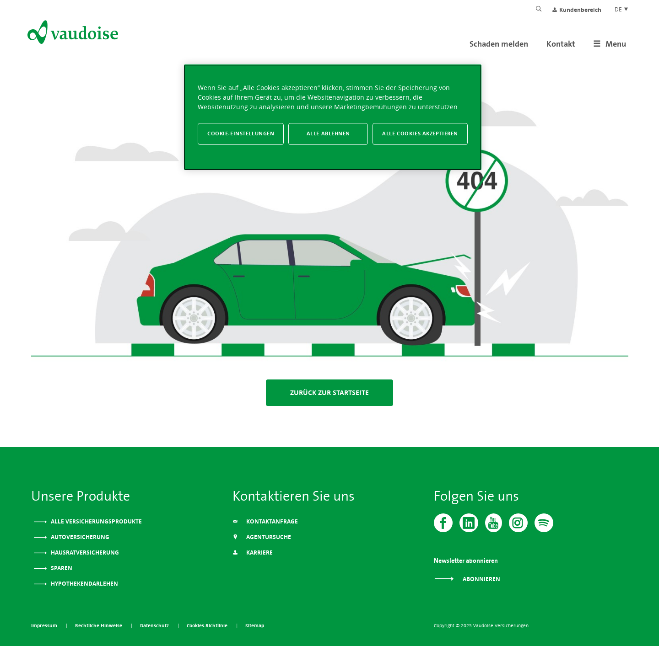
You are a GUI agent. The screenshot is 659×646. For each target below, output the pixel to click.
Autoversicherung (79, 537)
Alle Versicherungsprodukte (95, 521)
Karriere (252, 552)
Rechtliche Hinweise (99, 625)
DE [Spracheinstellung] (622, 9)
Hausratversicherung (84, 552)
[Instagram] (518, 522)
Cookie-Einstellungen (240, 133)
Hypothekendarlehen (83, 583)
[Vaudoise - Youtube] (493, 522)
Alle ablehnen (328, 133)
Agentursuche (261, 537)
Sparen (60, 568)
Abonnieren (467, 579)
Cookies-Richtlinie (208, 625)
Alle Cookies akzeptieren (420, 133)
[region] (332, 117)
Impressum (45, 625)
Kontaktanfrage (265, 521)
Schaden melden (499, 43)
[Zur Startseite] (71, 34)
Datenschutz (155, 625)
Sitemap (254, 625)
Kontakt (560, 43)
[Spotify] (544, 522)
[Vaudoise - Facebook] (443, 522)
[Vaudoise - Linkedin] (468, 522)
